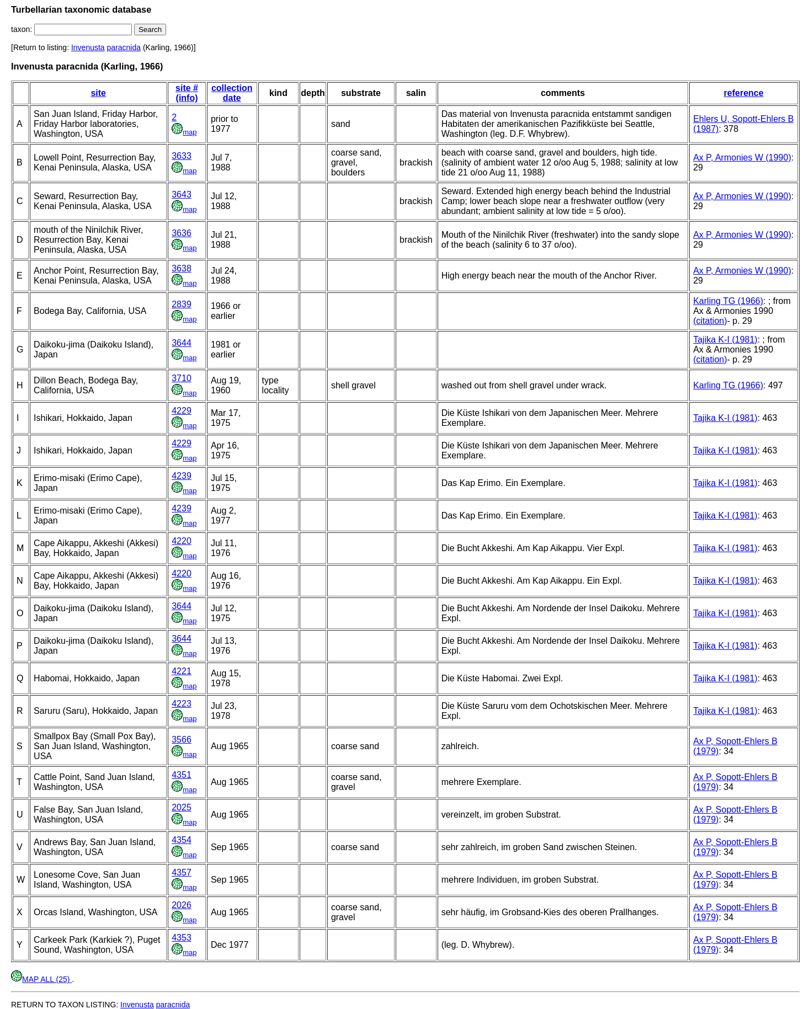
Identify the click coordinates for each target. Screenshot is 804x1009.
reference (744, 93)
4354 (181, 840)
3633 (181, 156)
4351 (181, 775)
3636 (181, 233)
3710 (181, 378)
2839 (181, 304)
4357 (181, 872)
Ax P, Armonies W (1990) (742, 157)
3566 (181, 739)
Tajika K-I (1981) (725, 339)
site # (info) (186, 93)
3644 (181, 343)
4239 (181, 476)
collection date (232, 93)
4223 (181, 703)
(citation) (710, 320)
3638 (181, 268)
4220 (181, 541)
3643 (181, 194)
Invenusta (88, 47)
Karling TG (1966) (728, 301)
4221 (181, 671)
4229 (181, 410)
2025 (181, 807)
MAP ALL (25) (41, 979)
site (98, 93)
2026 (181, 905)
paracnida (124, 47)
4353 (181, 937)
